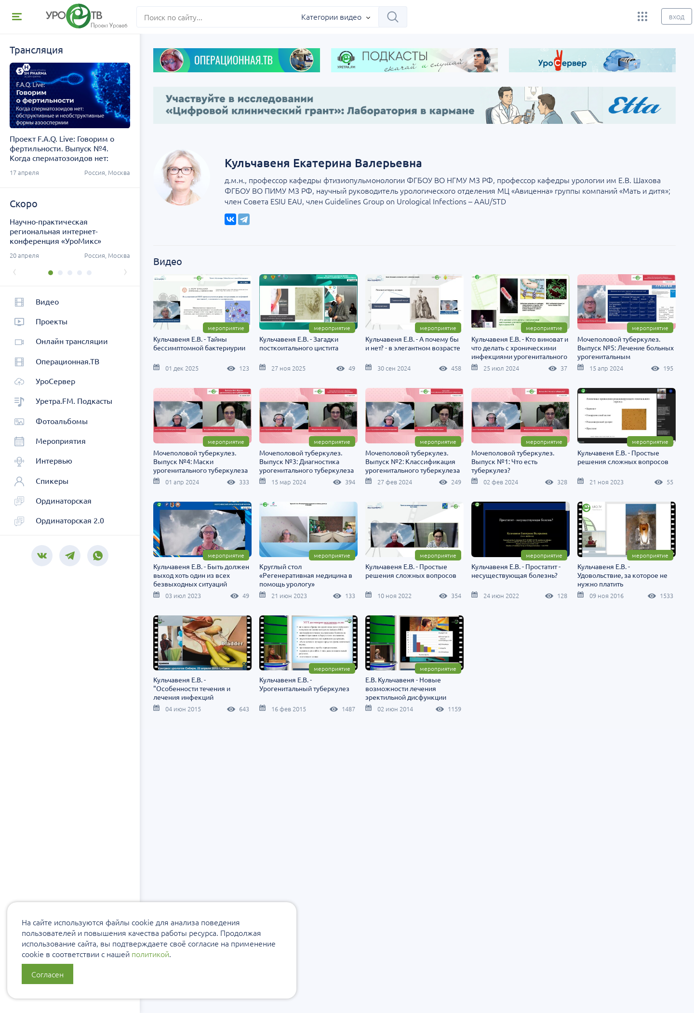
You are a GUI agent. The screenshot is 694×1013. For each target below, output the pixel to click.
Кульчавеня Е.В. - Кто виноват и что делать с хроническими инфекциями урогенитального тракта (573, 350)
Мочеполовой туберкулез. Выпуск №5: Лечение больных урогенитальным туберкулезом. (255, 463)
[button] (50, 273)
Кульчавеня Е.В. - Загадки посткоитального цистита (352, 341)
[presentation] (14, 271)
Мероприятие (280, 326)
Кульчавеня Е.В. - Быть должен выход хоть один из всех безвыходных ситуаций (467, 573)
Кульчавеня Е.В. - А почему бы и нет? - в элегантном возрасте (466, 341)
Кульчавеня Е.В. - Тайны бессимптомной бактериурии (253, 341)
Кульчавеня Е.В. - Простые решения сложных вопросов (358, 568)
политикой (150, 953)
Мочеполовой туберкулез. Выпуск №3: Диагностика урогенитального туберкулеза (466, 459)
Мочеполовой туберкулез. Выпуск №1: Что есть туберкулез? (248, 573)
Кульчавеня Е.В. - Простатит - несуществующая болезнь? (357, 682)
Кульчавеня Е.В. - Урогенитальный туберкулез (252, 796)
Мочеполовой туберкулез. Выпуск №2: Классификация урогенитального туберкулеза (572, 459)
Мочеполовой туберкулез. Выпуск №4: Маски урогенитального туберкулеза (360, 459)
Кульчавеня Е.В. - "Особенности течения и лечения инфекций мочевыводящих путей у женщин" (564, 695)
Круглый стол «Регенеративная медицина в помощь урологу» (571, 573)
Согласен (47, 974)
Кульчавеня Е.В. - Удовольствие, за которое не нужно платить (464, 687)
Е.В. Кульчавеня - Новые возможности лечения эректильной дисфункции (353, 800)
